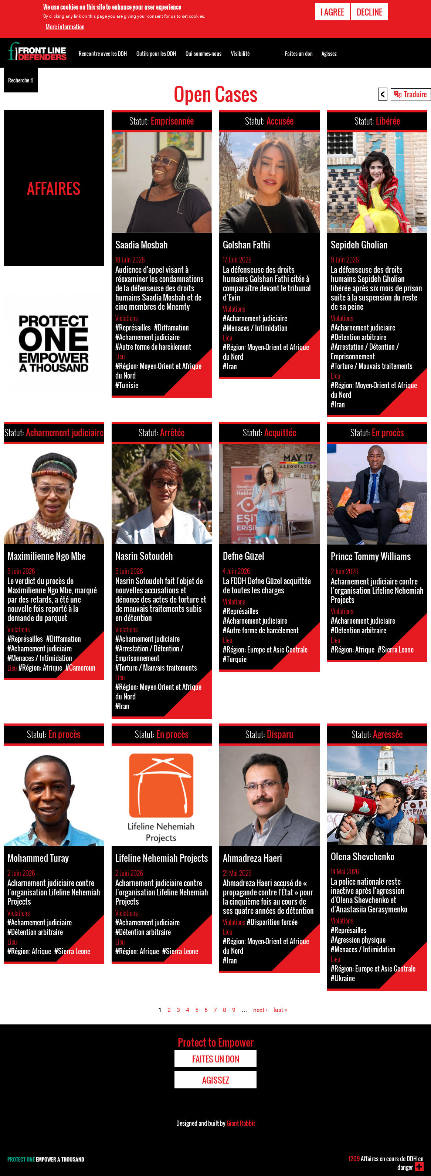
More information (65, 25)
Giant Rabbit (241, 1123)
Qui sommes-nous (203, 53)
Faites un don (299, 53)
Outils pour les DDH (156, 53)
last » (281, 1009)
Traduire (415, 94)
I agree (332, 11)
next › (260, 1009)
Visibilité (240, 53)
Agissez (329, 53)
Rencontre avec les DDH (103, 53)
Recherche (21, 79)
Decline (369, 11)
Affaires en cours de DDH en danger (386, 1163)
